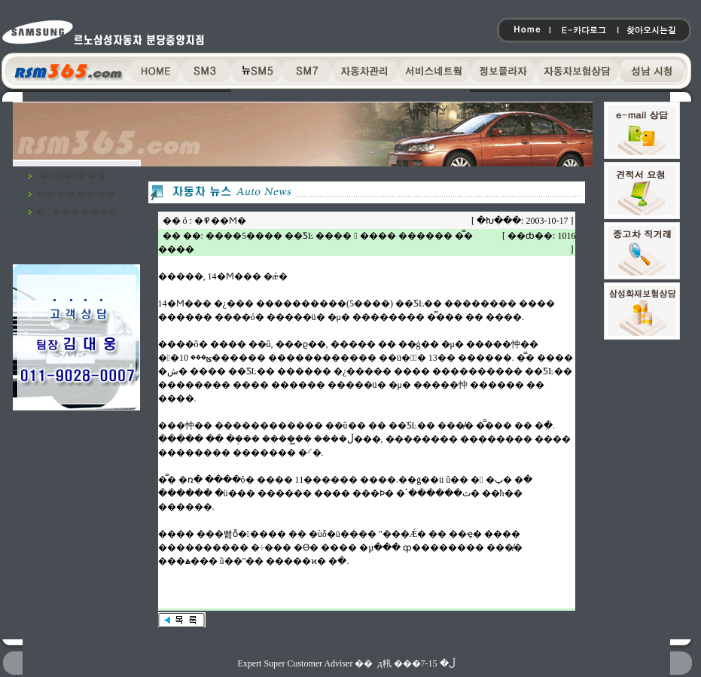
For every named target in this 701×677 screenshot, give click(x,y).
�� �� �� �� (75, 193)
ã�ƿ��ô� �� (71, 175)
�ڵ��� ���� (76, 211)
